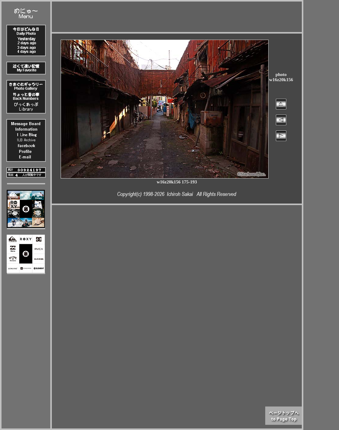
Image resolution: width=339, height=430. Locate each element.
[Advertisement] (177, 15)
